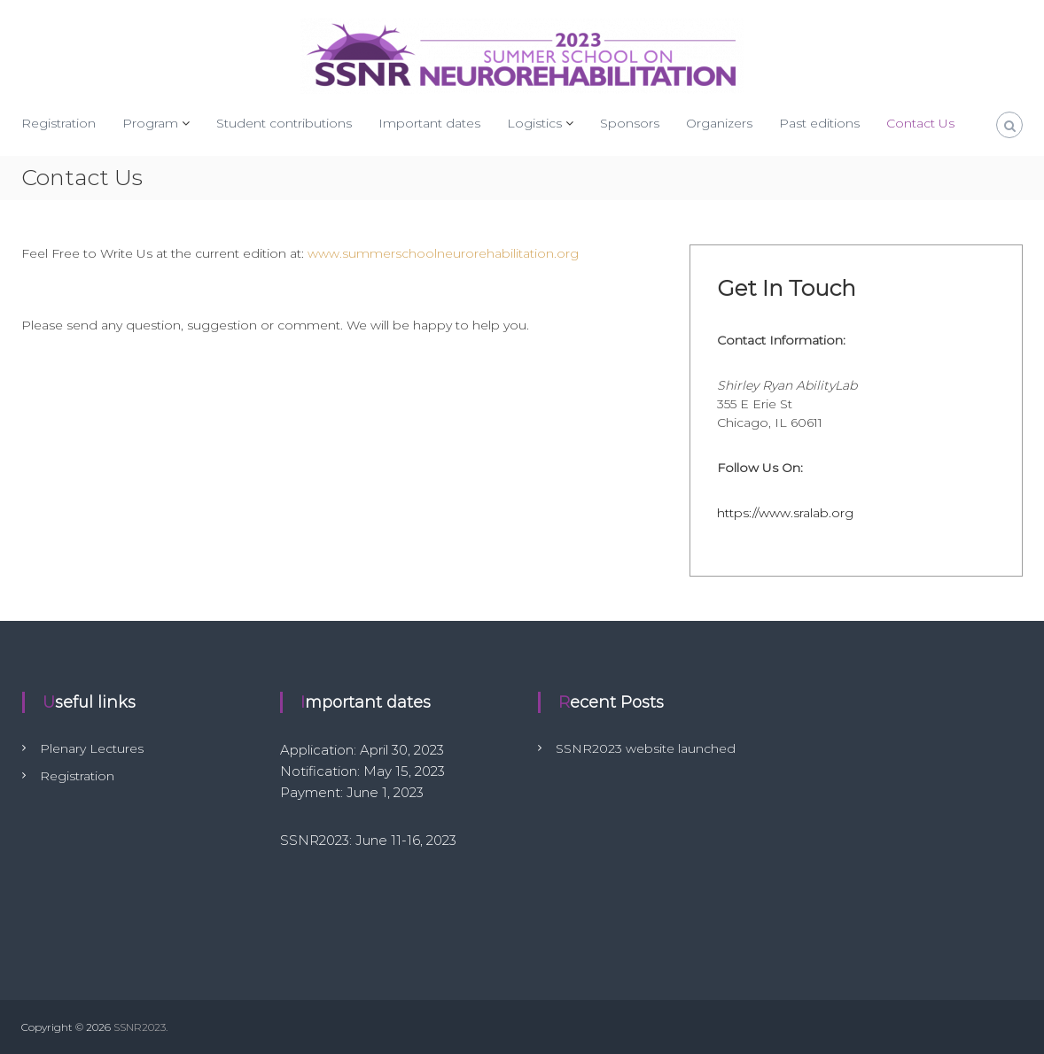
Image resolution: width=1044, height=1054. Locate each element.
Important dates (429, 123)
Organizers (719, 123)
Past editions (819, 123)
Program (150, 123)
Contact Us (920, 123)
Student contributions (284, 123)
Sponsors (629, 123)
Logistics (534, 123)
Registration (58, 123)
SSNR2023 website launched (646, 748)
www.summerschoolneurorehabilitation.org (443, 253)
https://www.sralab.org (785, 513)
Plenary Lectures (92, 748)
